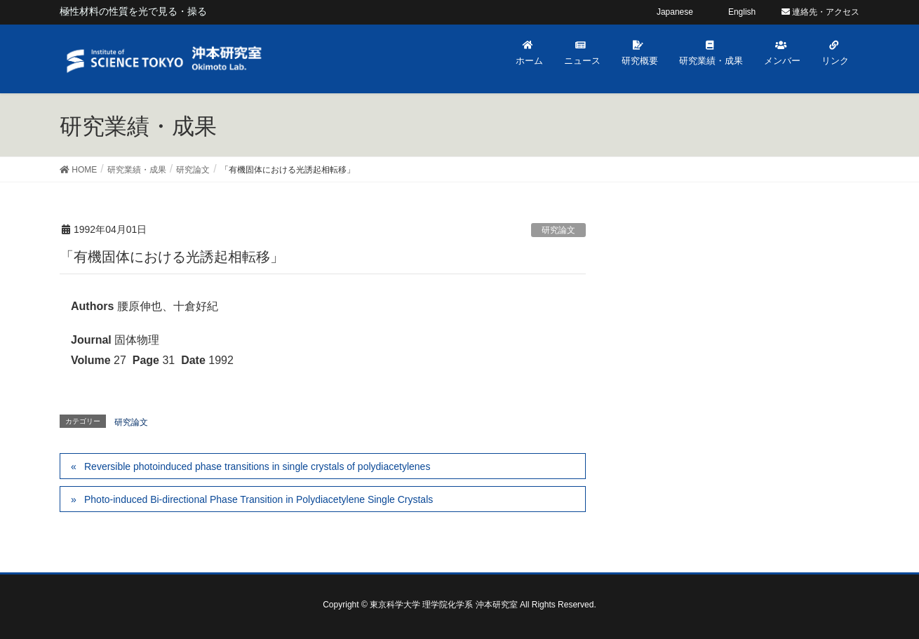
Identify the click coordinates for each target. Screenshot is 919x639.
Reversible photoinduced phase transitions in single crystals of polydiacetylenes (257, 466)
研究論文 (558, 230)
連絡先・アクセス (820, 12)
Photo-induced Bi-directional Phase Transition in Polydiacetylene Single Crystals (258, 499)
